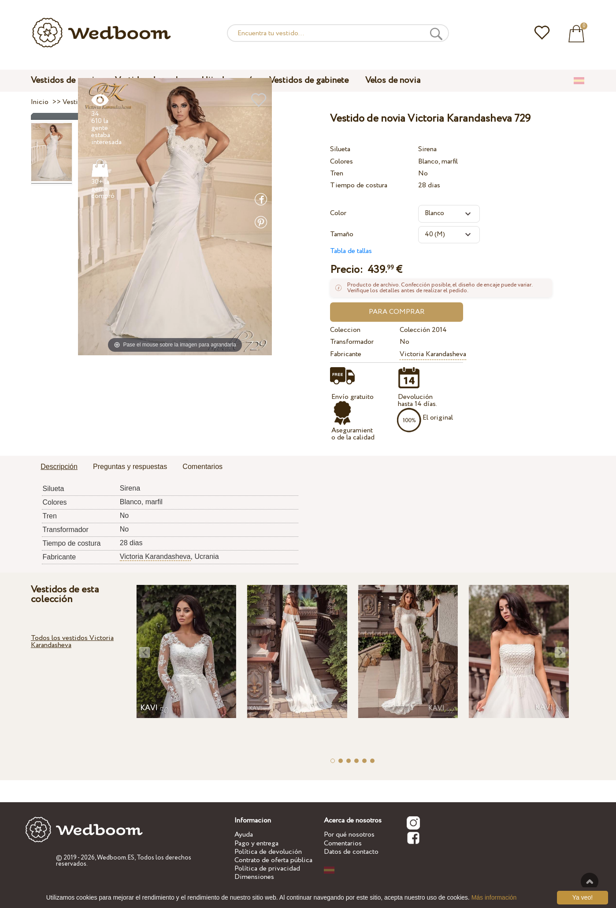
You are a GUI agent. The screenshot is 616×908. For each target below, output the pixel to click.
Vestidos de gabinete (309, 80)
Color (338, 213)
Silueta (340, 149)
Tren (336, 173)
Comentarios (343, 843)
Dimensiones (254, 877)
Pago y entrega (256, 843)
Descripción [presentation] (59, 466)
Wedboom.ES (115, 857)
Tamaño (341, 234)
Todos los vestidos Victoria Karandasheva (72, 641)
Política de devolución (268, 852)
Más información (494, 897)
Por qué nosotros (349, 835)
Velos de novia (392, 80)
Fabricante (345, 354)
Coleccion (345, 330)
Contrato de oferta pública (273, 860)
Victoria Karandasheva (433, 354)
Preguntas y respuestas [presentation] (130, 466)
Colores (341, 161)
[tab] (59, 467)
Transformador (352, 342)
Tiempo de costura (358, 185)
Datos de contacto (351, 852)
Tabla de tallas (351, 251)
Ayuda (243, 835)
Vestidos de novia (64, 80)
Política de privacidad (267, 868)
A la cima (589, 881)
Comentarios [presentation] (202, 466)
